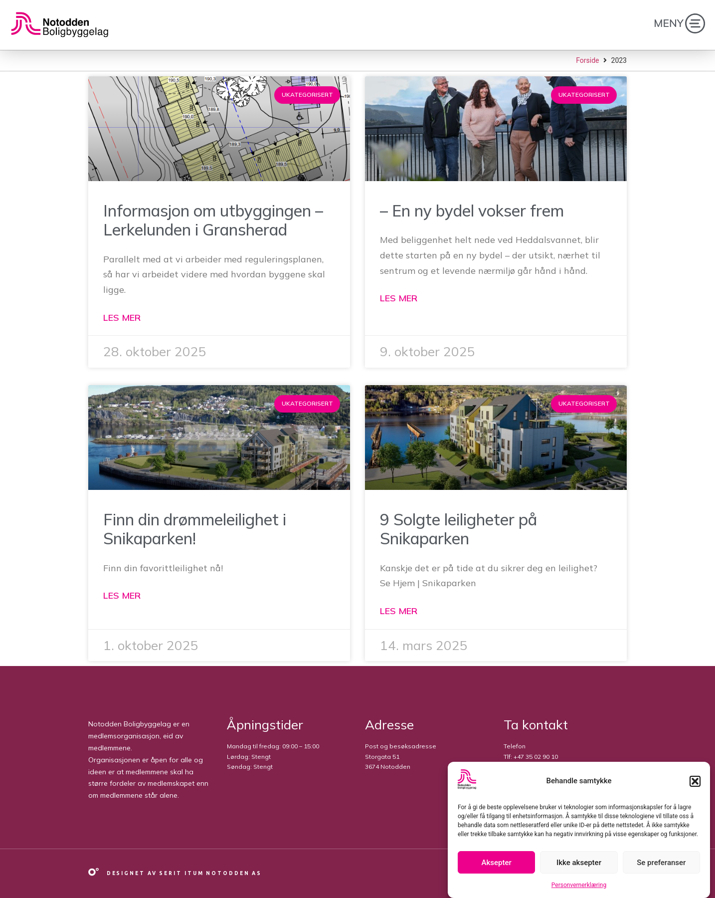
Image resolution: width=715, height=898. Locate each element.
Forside (587, 60)
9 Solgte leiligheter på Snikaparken (458, 528)
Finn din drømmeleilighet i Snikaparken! (194, 528)
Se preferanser (661, 862)
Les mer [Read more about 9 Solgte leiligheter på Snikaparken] (398, 611)
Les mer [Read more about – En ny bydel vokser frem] (398, 298)
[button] (695, 781)
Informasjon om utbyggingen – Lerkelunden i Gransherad (213, 220)
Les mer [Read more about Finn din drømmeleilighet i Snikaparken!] (122, 595)
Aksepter (497, 862)
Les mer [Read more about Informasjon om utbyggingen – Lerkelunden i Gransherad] (122, 317)
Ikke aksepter (578, 862)
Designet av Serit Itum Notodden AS (184, 873)
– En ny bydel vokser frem (472, 211)
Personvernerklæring (578, 885)
